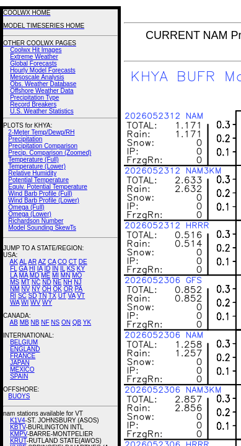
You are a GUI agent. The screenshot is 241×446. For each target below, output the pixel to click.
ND (46, 282)
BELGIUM (24, 342)
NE (57, 282)
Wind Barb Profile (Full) (40, 193)
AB (14, 322)
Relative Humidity (32, 173)
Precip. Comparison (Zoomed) (49, 152)
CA (52, 261)
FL (13, 268)
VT (81, 295)
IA (40, 268)
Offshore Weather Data (41, 90)
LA (13, 275)
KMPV (18, 434)
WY (47, 302)
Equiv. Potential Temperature (47, 186)
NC (36, 282)
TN (42, 295)
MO (77, 275)
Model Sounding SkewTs (42, 227)
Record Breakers (33, 104)
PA (78, 289)
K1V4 (17, 420)
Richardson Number (35, 220)
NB (34, 322)
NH (67, 282)
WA (14, 302)
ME (45, 275)
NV (25, 289)
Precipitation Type (34, 97)
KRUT (18, 440)
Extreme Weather (34, 56)
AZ (42, 261)
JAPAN (20, 362)
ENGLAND (25, 349)
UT (62, 295)
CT (73, 261)
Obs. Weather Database (43, 84)
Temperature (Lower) (37, 166)
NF (45, 322)
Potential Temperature (38, 180)
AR (32, 261)
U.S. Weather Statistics (42, 111)
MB (24, 322)
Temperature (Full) (33, 159)
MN (66, 275)
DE (83, 261)
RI (13, 295)
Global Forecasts (33, 63)
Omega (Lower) (29, 214)
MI (55, 275)
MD (35, 275)
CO (62, 261)
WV (35, 302)
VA (72, 295)
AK (14, 261)
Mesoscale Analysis (37, 77)
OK (57, 289)
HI (32, 268)
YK (87, 322)
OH (46, 289)
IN (55, 268)
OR (68, 289)
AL (23, 261)
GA (23, 268)
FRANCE (22, 355)
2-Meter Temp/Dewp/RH (41, 132)
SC (22, 295)
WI (24, 302)
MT (25, 282)
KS (71, 268)
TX (52, 295)
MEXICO (22, 369)
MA (23, 275)
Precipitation (25, 139)
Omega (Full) (26, 207)
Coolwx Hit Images (35, 49)
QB (76, 322)
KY (81, 268)
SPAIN (19, 376)
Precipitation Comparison (42, 145)
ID (47, 268)
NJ (77, 282)
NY (36, 289)
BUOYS (19, 396)
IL (62, 268)
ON (66, 322)
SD (32, 295)
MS (14, 282)
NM (15, 289)
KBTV (18, 427)
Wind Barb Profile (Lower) (43, 200)
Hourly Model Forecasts (43, 70)
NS (55, 322)
